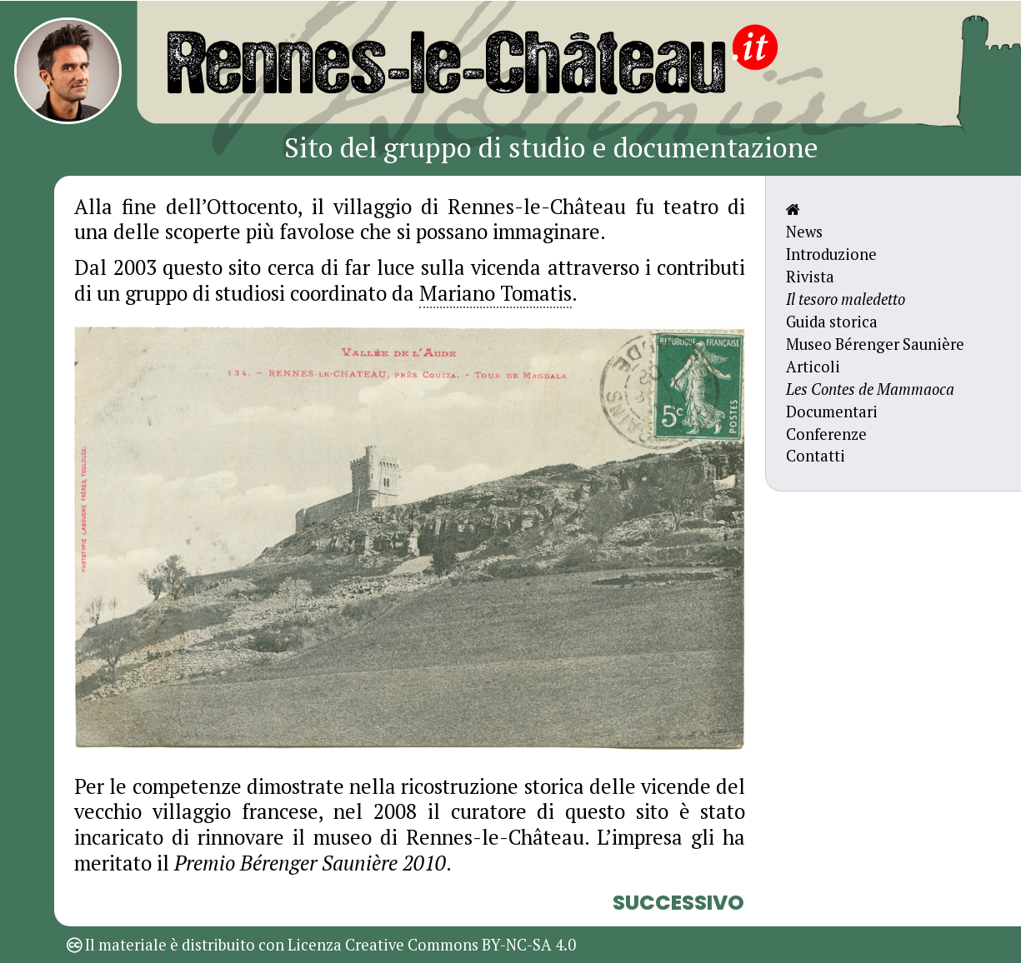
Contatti (815, 456)
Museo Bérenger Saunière (875, 344)
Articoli (813, 367)
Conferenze (826, 434)
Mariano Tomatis (495, 293)
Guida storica (832, 322)
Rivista (810, 277)
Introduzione (831, 254)
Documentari (832, 412)
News (804, 232)
